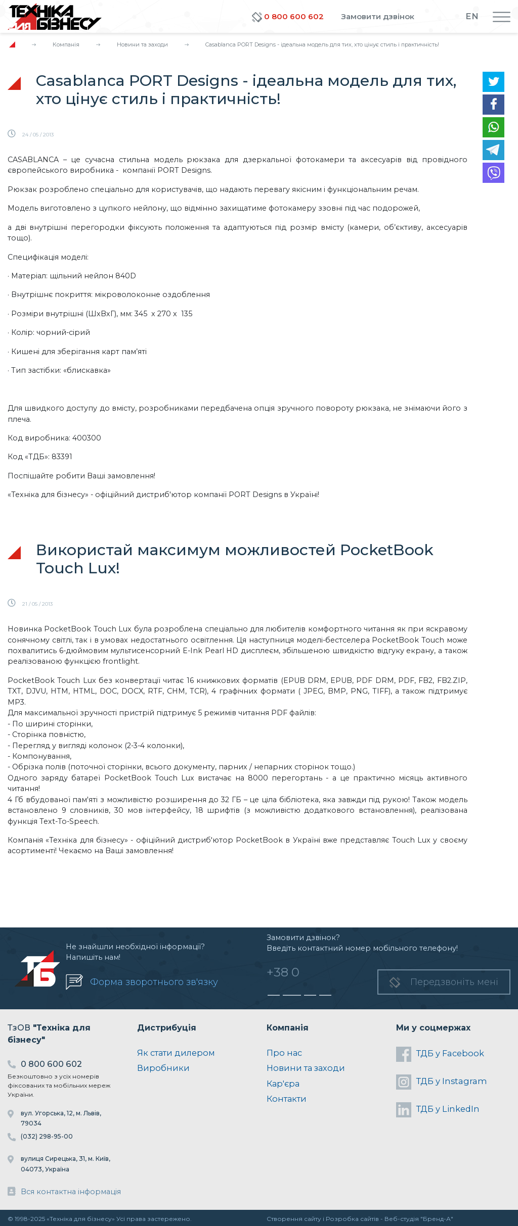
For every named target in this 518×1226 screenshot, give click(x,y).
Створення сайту (294, 1218)
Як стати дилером (176, 1053)
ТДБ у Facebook (440, 1054)
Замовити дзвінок (377, 16)
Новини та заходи (142, 44)
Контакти (287, 1099)
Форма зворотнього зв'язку (154, 982)
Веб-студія (401, 1218)
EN (472, 16)
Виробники (163, 1068)
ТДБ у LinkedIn (438, 1109)
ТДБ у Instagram (441, 1082)
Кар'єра (283, 1083)
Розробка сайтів (352, 1218)
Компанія (66, 44)
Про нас (284, 1053)
